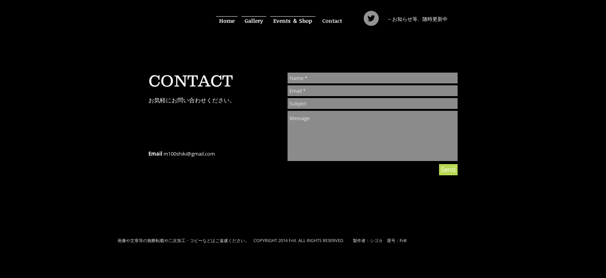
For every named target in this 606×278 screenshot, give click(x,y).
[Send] (448, 169)
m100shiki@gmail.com (189, 153)
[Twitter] (371, 18)
